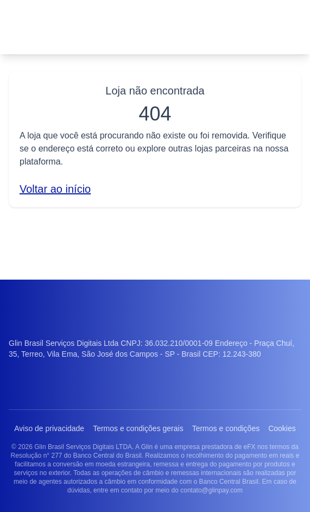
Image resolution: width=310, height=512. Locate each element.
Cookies (155, 420)
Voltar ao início (58, 188)
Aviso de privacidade (62, 400)
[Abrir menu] (286, 27)
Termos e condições (248, 400)
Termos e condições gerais (155, 400)
